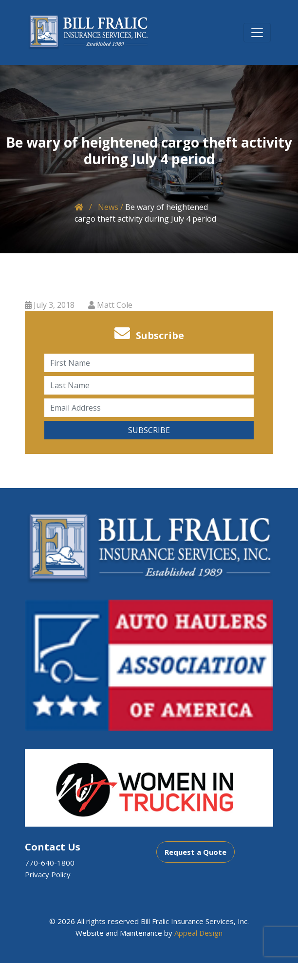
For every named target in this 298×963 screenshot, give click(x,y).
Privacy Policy (48, 874)
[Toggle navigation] (257, 32)
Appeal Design (198, 933)
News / (110, 207)
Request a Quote (195, 852)
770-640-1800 (49, 863)
